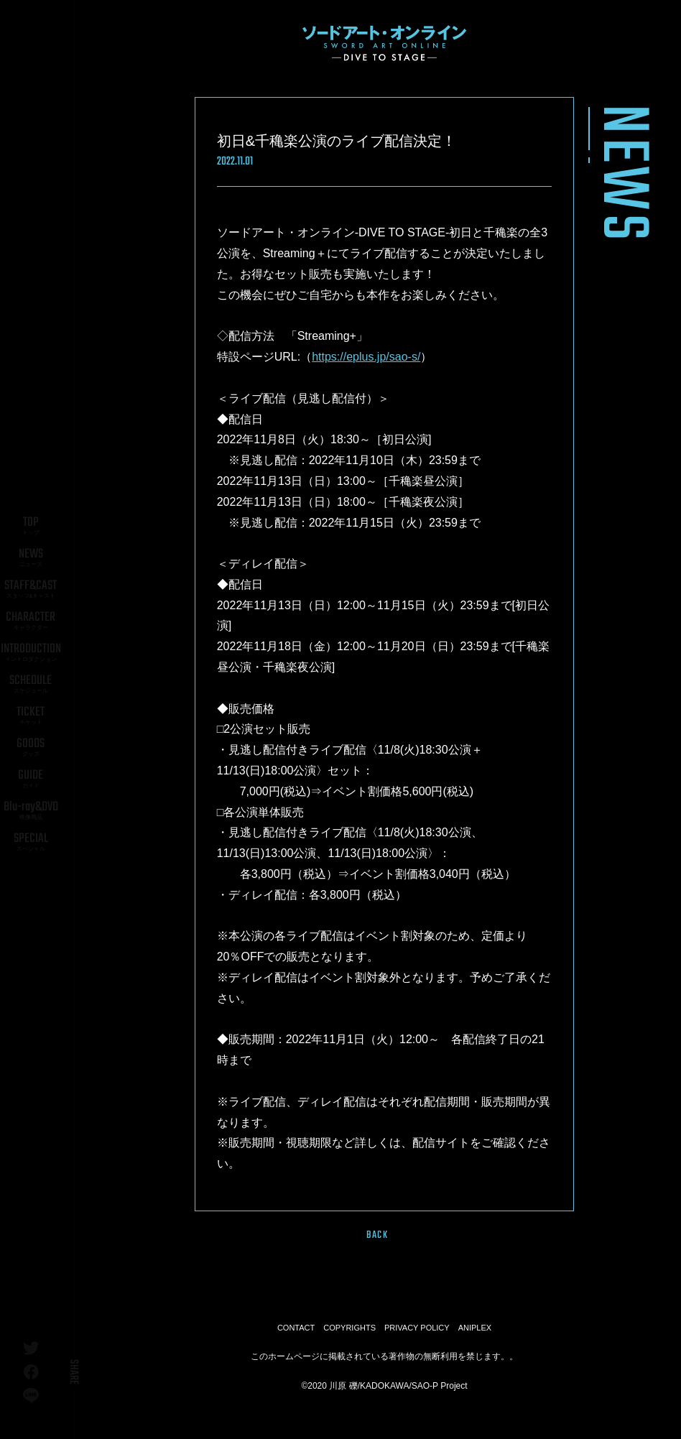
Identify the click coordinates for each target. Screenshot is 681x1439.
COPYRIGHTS (349, 1327)
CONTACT (296, 1327)
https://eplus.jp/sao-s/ (366, 357)
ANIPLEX (474, 1327)
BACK (377, 1235)
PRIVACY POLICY (417, 1327)
